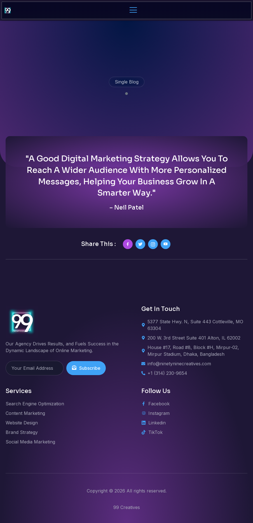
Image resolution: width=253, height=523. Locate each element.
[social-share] (128, 244)
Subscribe (86, 368)
